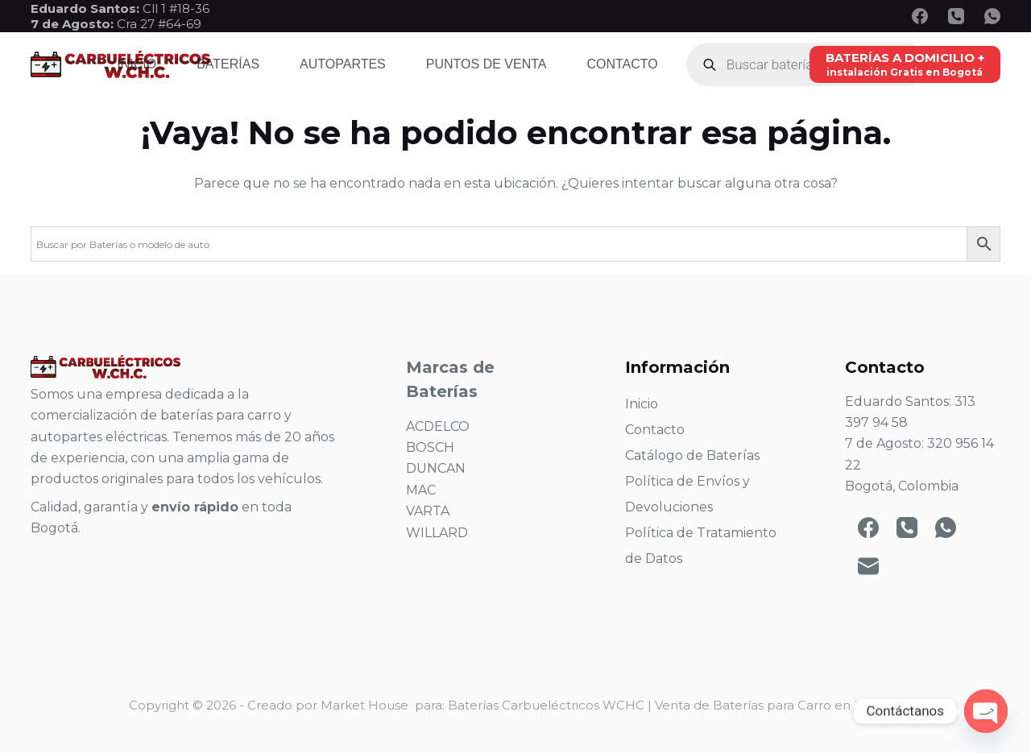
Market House (364, 705)
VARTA (427, 511)
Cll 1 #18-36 (176, 8)
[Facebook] (920, 16)
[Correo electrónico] (868, 566)
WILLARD (437, 532)
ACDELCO (438, 426)
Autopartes (343, 64)
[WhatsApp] (992, 16)
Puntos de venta (486, 64)
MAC (421, 490)
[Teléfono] (956, 16)
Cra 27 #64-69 (116, 23)
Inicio (136, 64)
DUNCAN (436, 468)
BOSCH (430, 447)
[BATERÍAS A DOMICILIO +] (904, 64)
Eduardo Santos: (87, 8)
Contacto (621, 64)
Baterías (228, 64)
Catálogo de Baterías (692, 455)
